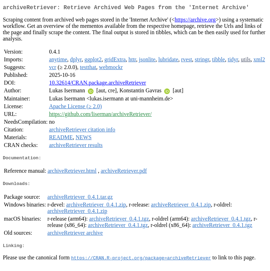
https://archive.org (195, 21)
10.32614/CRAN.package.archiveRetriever (97, 84)
